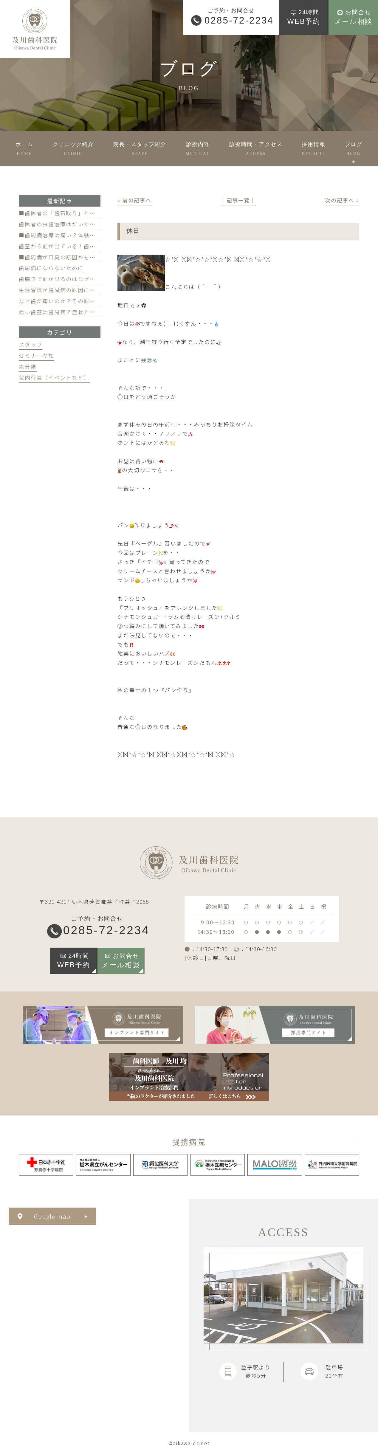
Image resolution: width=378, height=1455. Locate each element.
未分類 (27, 366)
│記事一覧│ (238, 200)
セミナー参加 (36, 355)
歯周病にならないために (51, 268)
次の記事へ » (342, 200)
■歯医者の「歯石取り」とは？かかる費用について (86, 213)
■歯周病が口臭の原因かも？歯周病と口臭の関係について (95, 257)
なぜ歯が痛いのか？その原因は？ (63, 301)
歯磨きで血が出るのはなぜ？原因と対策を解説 (80, 279)
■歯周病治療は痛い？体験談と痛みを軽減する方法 (86, 235)
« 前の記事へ (134, 200)
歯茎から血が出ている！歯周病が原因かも (75, 246)
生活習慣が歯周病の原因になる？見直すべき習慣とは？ (92, 290)
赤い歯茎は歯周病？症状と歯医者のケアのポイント (86, 312)
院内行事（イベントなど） (54, 377)
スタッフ (30, 344)
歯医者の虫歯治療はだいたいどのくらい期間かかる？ (89, 224)
